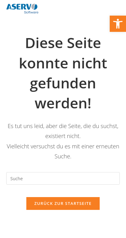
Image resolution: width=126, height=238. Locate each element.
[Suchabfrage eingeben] (63, 178)
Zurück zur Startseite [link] (63, 203)
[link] (118, 24)
